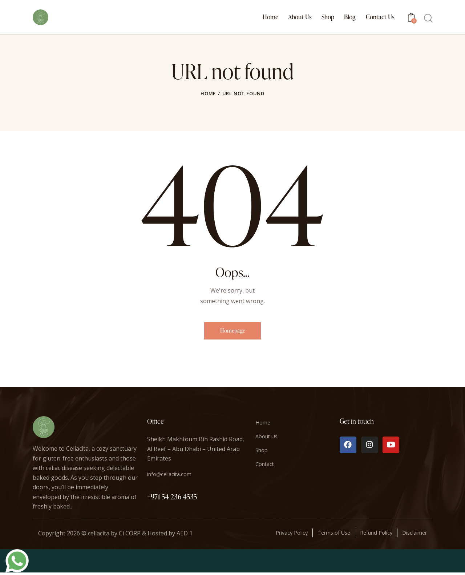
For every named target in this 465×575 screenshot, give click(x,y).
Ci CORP (130, 536)
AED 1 (185, 536)
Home (208, 93)
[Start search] (427, 18)
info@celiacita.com (172, 476)
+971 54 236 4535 (172, 499)
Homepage (233, 331)
